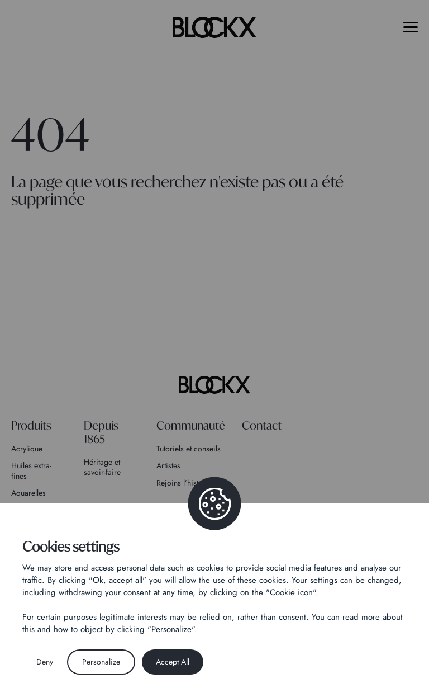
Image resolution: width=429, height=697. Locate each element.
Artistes (168, 465)
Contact (262, 425)
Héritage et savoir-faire (102, 467)
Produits (31, 425)
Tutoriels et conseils (188, 448)
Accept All (172, 661)
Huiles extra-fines (31, 470)
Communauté (190, 425)
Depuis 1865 (101, 432)
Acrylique (26, 448)
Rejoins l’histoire (184, 482)
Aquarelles (28, 492)
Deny (44, 661)
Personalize (101, 661)
